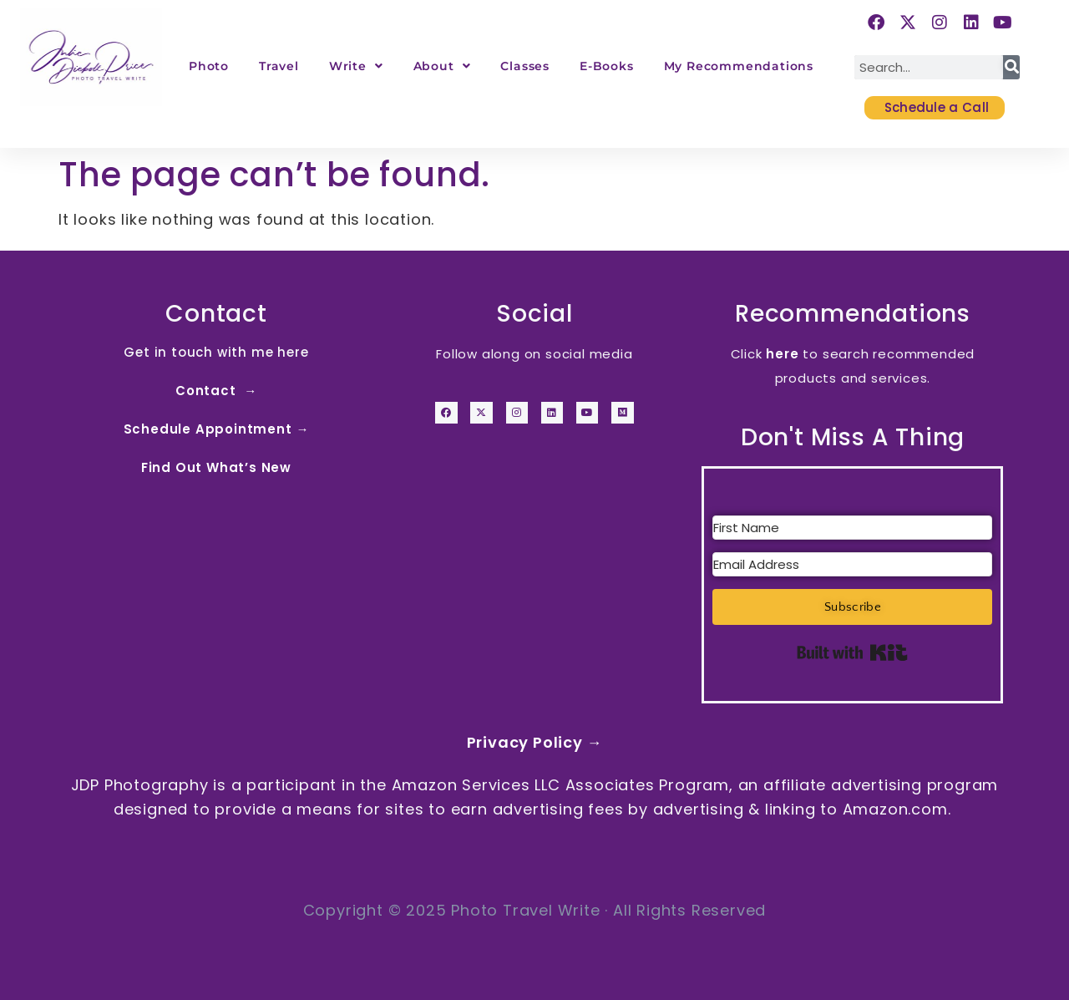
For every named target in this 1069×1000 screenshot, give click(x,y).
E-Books (607, 66)
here (782, 354)
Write (356, 66)
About (442, 66)
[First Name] (852, 527)
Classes (525, 66)
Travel (279, 66)
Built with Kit (852, 652)
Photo (209, 66)
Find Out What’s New (216, 467)
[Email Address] (852, 564)
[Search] (1011, 67)
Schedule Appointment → (217, 429)
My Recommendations (738, 66)
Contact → (216, 390)
